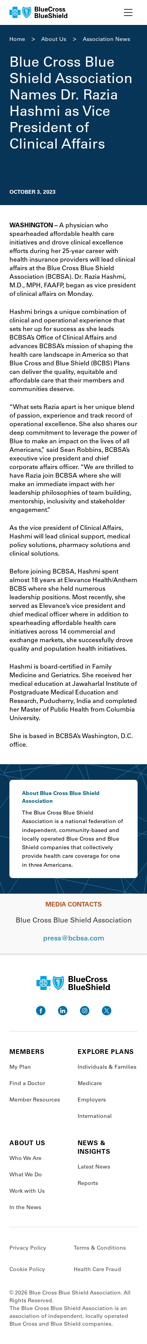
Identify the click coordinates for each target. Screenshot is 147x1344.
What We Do (25, 1174)
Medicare (90, 1083)
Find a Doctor (27, 1083)
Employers (92, 1099)
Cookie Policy (27, 1269)
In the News (25, 1207)
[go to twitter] (106, 1010)
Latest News (94, 1166)
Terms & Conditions (100, 1247)
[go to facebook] (40, 1010)
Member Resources (34, 1099)
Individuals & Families (107, 1066)
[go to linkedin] (62, 1010)
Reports (88, 1182)
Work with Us (27, 1190)
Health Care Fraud (97, 1269)
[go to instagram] (84, 1010)
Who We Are (25, 1158)
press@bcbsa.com (73, 937)
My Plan (20, 1066)
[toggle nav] (128, 12)
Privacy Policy (27, 1247)
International (95, 1115)
